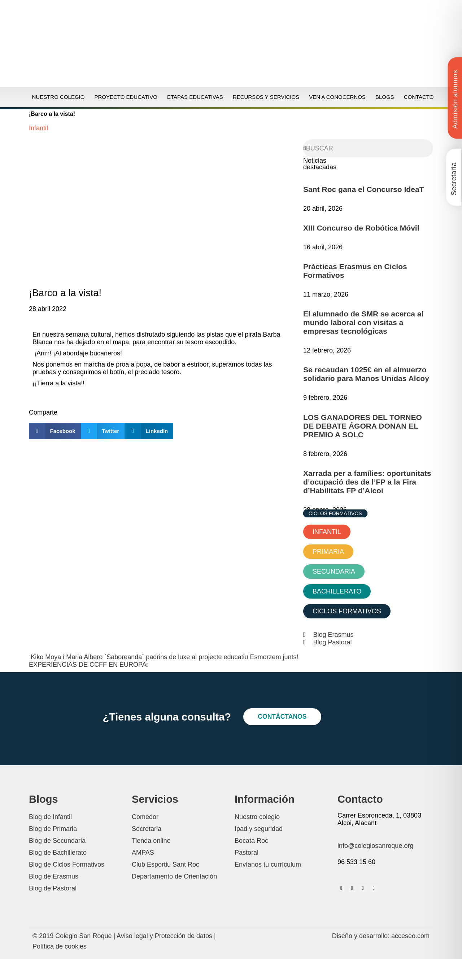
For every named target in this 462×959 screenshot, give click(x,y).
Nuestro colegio (58, 97)
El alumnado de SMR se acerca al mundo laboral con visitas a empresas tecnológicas (363, 322)
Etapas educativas (195, 97)
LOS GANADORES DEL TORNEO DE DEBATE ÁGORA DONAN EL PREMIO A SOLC (362, 426)
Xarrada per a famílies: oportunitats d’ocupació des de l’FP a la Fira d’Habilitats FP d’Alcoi (367, 482)
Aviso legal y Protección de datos (164, 936)
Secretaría (454, 179)
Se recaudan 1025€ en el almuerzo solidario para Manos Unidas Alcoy (366, 373)
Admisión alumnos (455, 99)
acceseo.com (410, 936)
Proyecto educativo (125, 97)
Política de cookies (59, 946)
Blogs (384, 97)
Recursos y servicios (266, 97)
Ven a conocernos (337, 97)
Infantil (38, 128)
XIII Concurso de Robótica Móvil (361, 228)
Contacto (419, 97)
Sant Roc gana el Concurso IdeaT (363, 189)
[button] (55, 431)
